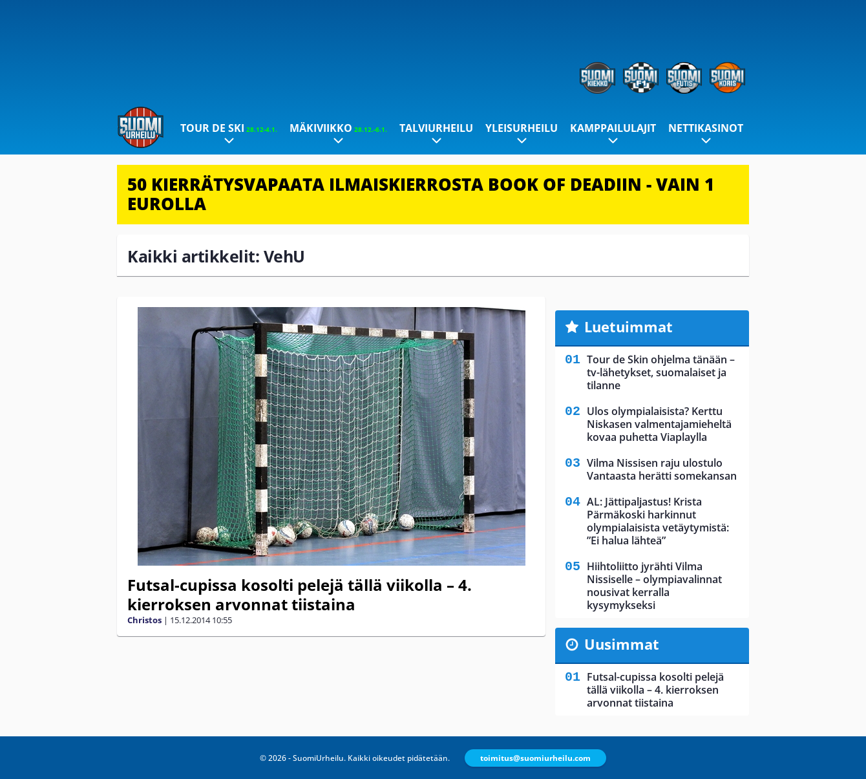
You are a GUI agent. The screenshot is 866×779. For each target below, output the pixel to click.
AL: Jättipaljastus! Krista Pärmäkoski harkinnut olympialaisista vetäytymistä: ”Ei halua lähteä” (658, 521)
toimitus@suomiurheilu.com (535, 757)
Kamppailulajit (613, 128)
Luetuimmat (628, 326)
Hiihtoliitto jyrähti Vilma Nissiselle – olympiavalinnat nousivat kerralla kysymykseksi (654, 585)
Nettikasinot (705, 128)
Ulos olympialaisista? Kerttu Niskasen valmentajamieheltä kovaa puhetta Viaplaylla (659, 424)
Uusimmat (621, 644)
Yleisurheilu (521, 128)
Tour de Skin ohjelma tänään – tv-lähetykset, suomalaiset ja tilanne (661, 372)
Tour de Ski (228, 128)
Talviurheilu (436, 128)
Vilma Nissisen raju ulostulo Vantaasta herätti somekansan (662, 469)
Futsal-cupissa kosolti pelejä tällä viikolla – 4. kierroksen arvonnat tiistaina (299, 594)
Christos (144, 620)
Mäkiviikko (338, 128)
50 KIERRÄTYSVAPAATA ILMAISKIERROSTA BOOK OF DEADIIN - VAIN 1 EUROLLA (420, 194)
